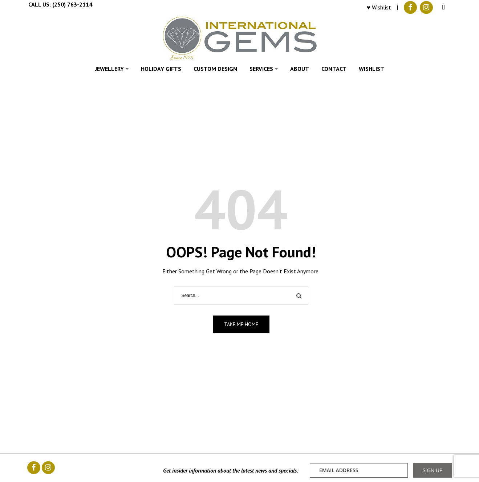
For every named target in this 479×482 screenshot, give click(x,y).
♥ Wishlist (379, 7)
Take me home (241, 324)
